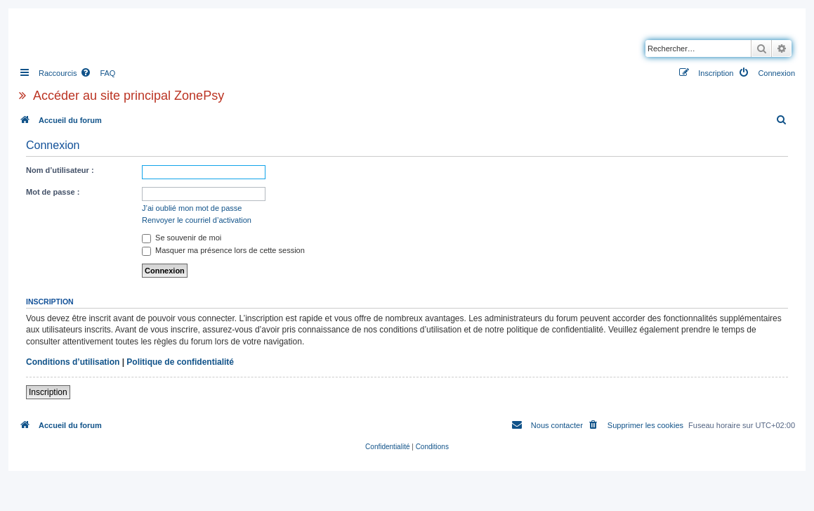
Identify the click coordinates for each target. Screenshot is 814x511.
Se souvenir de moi (181, 237)
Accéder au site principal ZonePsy (128, 96)
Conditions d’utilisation (72, 362)
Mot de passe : (52, 192)
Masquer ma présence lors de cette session (223, 250)
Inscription (48, 392)
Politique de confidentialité (180, 362)
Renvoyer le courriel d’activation (196, 220)
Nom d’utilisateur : (60, 170)
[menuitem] (97, 73)
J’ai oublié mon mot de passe (192, 208)
